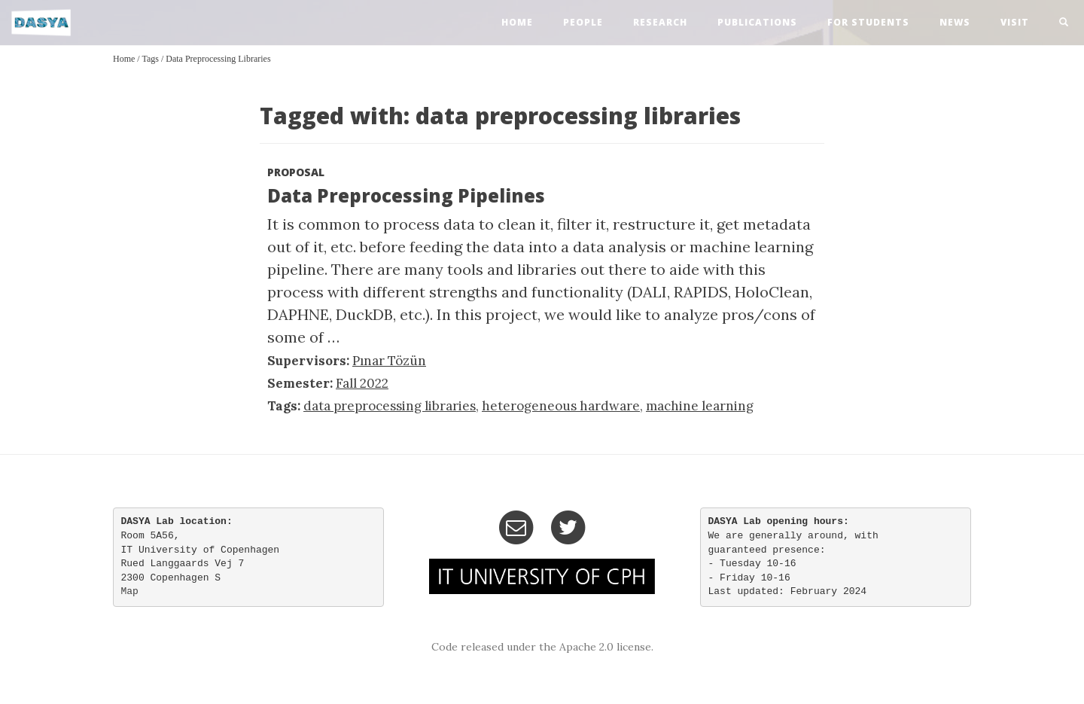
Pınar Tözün (389, 360)
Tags (150, 58)
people (583, 22)
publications (757, 22)
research (660, 22)
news (954, 22)
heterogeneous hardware (561, 406)
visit (1014, 22)
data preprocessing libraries (218, 58)
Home (124, 58)
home (517, 22)
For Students (868, 22)
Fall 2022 (362, 383)
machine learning (700, 406)
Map (130, 591)
